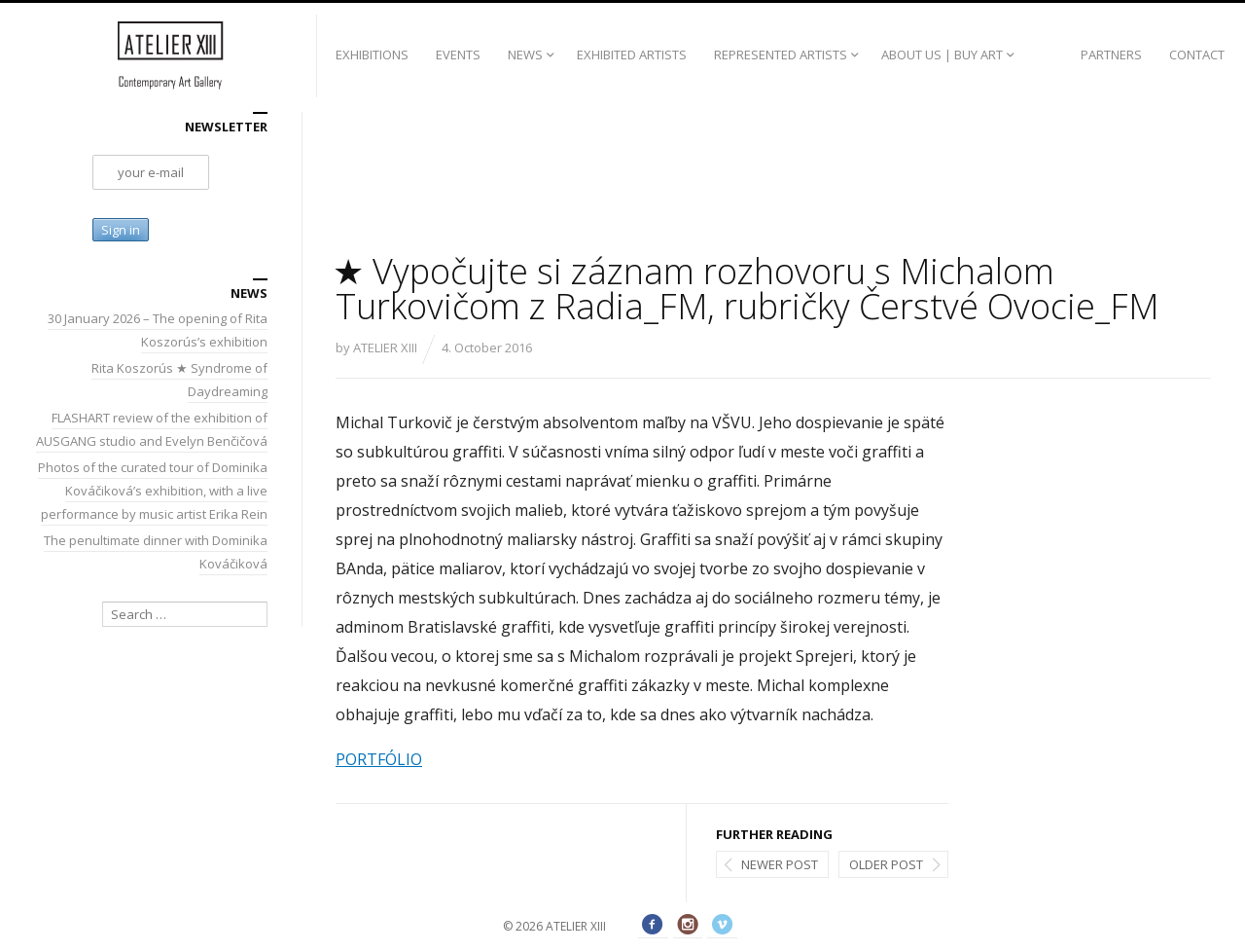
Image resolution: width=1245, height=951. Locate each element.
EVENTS (458, 54)
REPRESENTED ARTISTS (780, 54)
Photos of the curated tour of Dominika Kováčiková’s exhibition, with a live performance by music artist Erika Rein (152, 490)
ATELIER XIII (385, 347)
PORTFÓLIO (379, 759)
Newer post (779, 864)
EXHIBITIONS (372, 54)
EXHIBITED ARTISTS (632, 54)
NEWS (525, 54)
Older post (886, 864)
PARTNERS (1111, 54)
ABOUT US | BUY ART (942, 54)
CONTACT (1197, 54)
